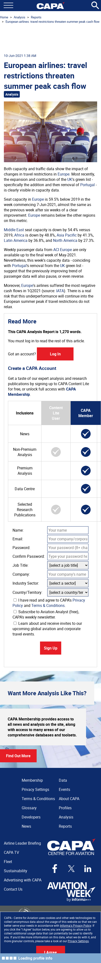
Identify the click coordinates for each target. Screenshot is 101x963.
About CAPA (69, 798)
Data (63, 780)
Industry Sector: (26, 583)
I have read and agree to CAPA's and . (49, 602)
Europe (63, 174)
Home (4, 17)
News (26, 826)
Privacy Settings (78, 941)
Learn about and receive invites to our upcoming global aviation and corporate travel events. (47, 629)
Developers (31, 817)
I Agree (50, 952)
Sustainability (15, 870)
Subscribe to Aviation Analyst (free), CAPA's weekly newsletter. (46, 614)
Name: (18, 530)
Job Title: (20, 565)
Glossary (29, 807)
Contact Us (13, 889)
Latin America (15, 240)
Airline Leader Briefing (22, 843)
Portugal (87, 184)
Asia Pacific (67, 235)
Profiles (65, 807)
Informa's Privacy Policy (75, 925)
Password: (21, 547)
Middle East (14, 229)
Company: (21, 574)
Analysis (19, 17)
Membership (32, 780)
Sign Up (50, 648)
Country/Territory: (27, 592)
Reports (36, 17)
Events (64, 789)
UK (69, 179)
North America (65, 240)
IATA (60, 290)
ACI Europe (62, 249)
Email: (18, 539)
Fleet (8, 861)
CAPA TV (11, 852)
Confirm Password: (29, 556)
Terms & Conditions (48, 605)
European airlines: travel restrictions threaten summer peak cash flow (53, 21)
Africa (19, 235)
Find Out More (18, 755)
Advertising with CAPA (22, 880)
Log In (55, 354)
